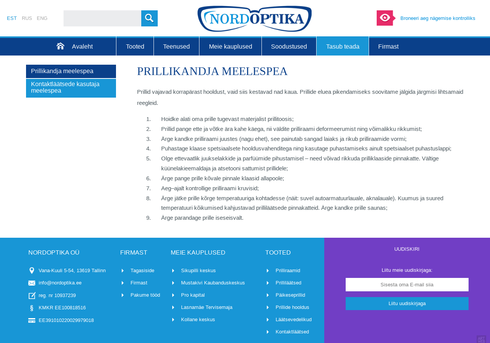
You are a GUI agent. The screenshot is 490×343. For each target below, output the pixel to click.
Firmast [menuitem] (388, 46)
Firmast (139, 283)
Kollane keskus (198, 319)
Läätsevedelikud (294, 319)
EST (12, 18)
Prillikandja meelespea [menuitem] (62, 71)
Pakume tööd (145, 295)
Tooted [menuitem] (135, 46)
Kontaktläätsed (292, 332)
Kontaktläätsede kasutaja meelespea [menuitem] (65, 87)
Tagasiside (142, 270)
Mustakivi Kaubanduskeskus (213, 283)
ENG (42, 18)
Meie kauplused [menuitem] (230, 46)
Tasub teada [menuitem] (342, 46)
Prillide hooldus (292, 307)
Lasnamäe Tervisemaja (206, 307)
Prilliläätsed (288, 283)
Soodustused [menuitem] (289, 46)
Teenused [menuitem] (176, 46)
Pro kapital (193, 295)
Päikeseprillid (290, 295)
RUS (27, 18)
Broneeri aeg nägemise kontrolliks (437, 18)
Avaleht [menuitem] (82, 46)
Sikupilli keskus (198, 270)
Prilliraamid (288, 270)
